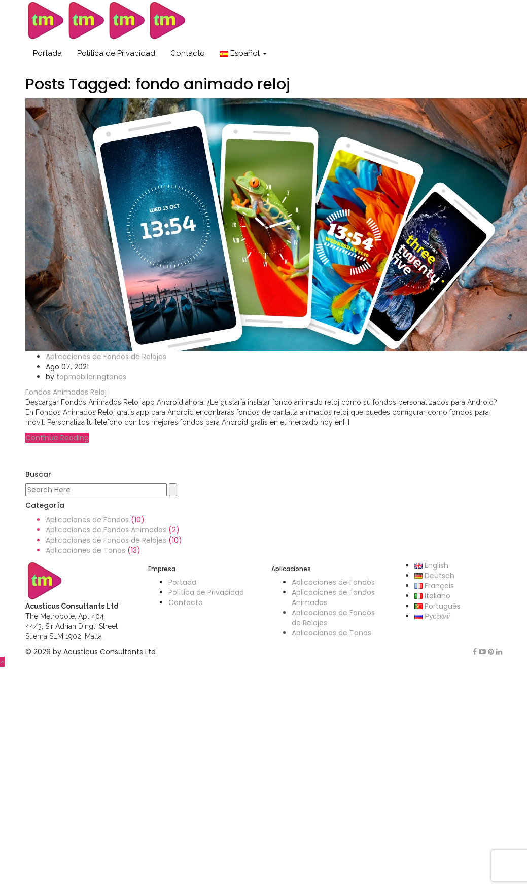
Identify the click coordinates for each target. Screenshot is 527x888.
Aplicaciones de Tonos (85, 550)
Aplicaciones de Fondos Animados (106, 530)
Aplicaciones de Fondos (87, 520)
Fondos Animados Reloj (66, 392)
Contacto (187, 53)
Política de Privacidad (116, 53)
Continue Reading (57, 438)
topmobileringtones (91, 377)
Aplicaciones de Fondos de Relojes (106, 356)
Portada (47, 53)
